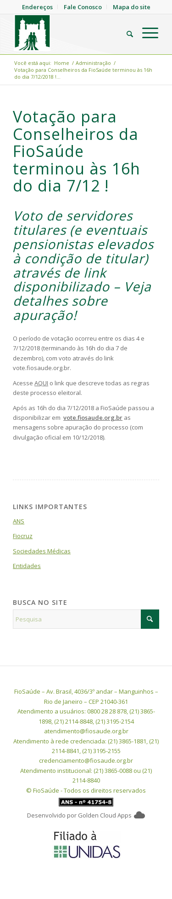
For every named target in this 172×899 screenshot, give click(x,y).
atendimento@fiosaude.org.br (86, 731)
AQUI (41, 383)
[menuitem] (125, 32)
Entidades (27, 566)
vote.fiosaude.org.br (92, 417)
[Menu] (145, 32)
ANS (18, 521)
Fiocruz (23, 536)
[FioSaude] (71, 32)
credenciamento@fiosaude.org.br (86, 760)
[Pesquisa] (125, 32)
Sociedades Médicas (42, 551)
